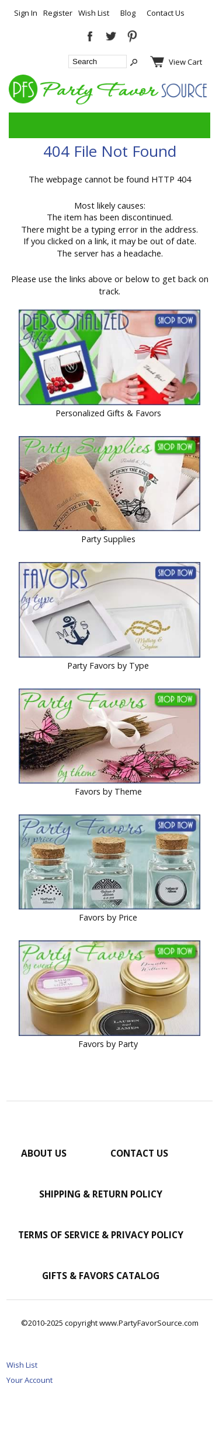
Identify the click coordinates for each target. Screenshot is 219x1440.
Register (57, 13)
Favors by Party (108, 1043)
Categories (24, 125)
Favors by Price (108, 917)
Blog (127, 13)
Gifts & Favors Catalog (100, 1275)
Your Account (29, 1380)
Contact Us (166, 13)
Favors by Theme (108, 791)
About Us (44, 1153)
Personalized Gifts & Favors (108, 413)
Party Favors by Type (108, 665)
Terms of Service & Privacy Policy (100, 1234)
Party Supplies (108, 539)
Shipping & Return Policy (100, 1194)
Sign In (25, 13)
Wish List (93, 13)
